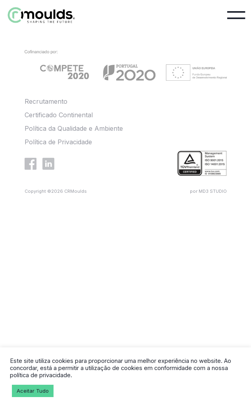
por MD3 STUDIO (208, 191)
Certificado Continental (59, 115)
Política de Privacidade (58, 142)
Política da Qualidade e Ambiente (74, 128)
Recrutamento (46, 101)
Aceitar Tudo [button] (33, 391)
